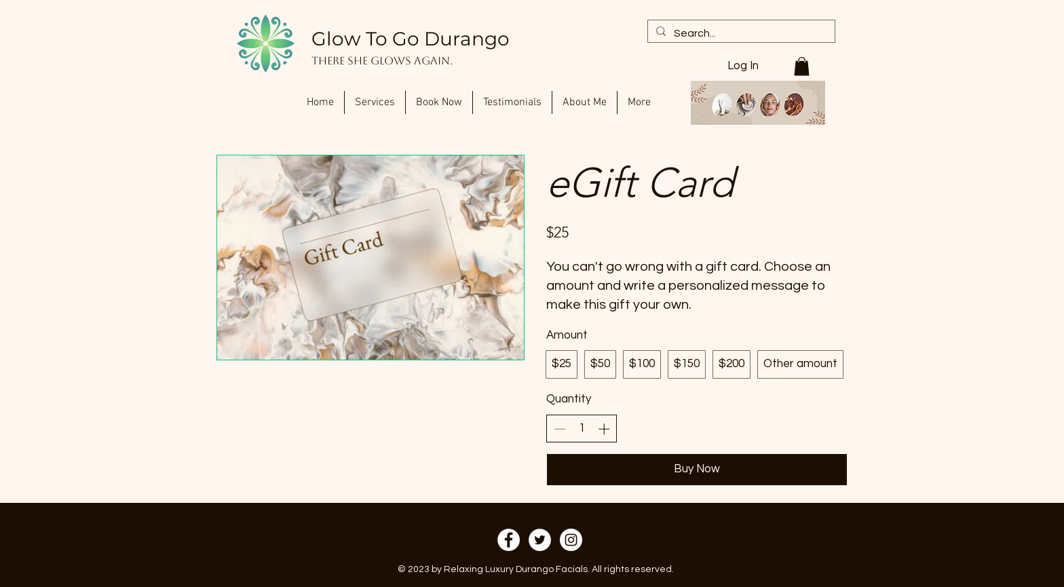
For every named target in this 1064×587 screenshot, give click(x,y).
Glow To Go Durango (410, 38)
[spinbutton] (582, 429)
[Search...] (740, 33)
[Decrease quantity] (560, 428)
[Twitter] (540, 540)
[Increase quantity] (604, 428)
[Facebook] (508, 540)
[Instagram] (571, 540)
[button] (802, 66)
